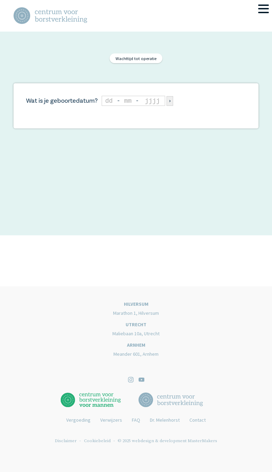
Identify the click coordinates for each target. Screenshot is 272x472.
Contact (197, 420)
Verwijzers (111, 420)
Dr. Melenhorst (165, 420)
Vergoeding (78, 420)
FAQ (136, 420)
